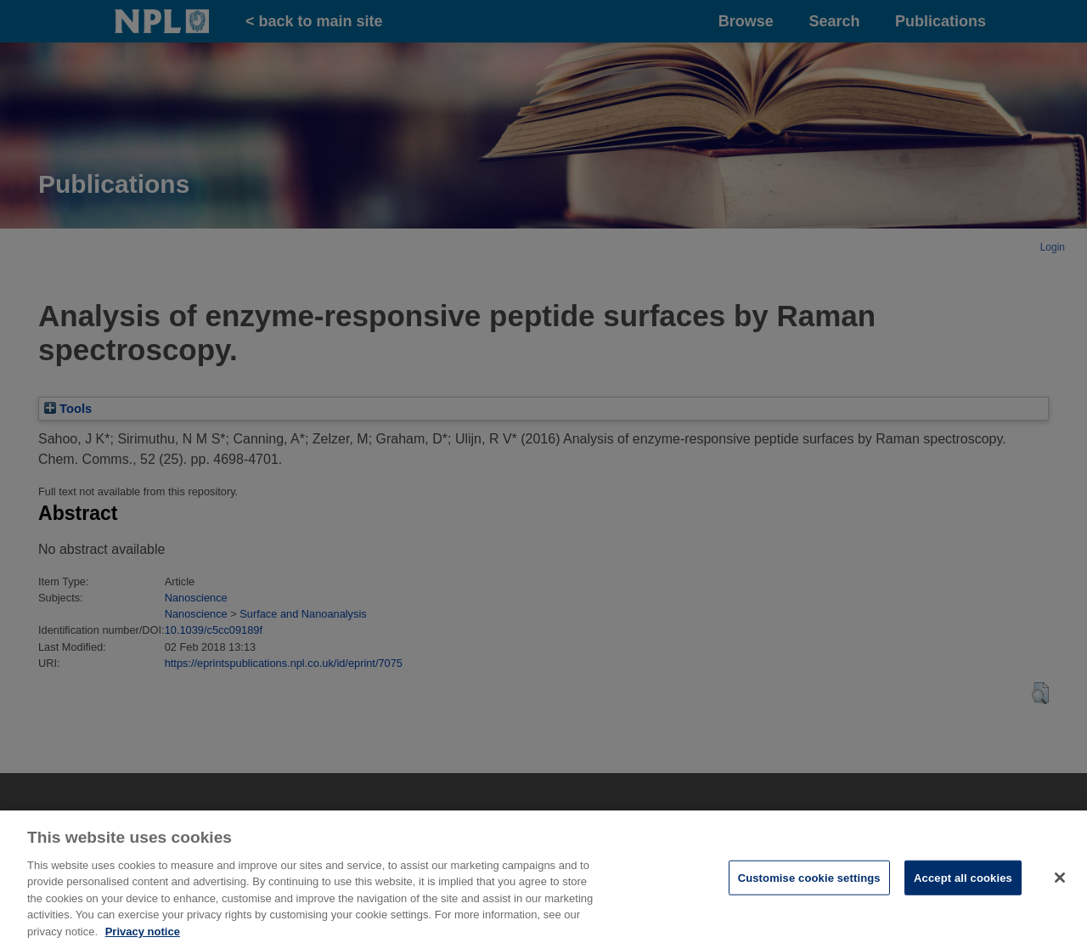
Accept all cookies (963, 882)
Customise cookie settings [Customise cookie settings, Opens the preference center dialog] (809, 882)
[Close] (1060, 882)
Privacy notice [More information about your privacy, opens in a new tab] (142, 935)
